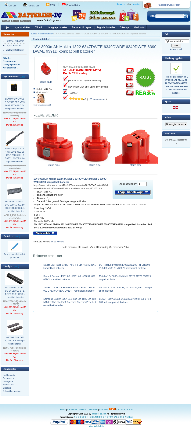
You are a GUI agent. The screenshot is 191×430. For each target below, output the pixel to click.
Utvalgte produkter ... (12, 64)
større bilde (55, 163)
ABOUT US (72, 410)
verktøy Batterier (45, 34)
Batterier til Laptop (82, 27)
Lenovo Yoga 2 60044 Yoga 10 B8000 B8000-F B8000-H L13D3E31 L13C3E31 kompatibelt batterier (14, 155)
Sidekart (7, 388)
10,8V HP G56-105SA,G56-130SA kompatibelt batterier (14, 340)
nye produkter (22, 27)
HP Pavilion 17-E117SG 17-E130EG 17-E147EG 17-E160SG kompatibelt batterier (14, 292)
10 (131, 410)
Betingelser (8, 381)
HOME (63, 410)
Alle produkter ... (10, 68)
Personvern (8, 378)
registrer (136, 4)
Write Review (57, 241)
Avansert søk (176, 49)
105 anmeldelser (96, 99)
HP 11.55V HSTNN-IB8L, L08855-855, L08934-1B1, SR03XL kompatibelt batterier (15, 206)
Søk (166, 34)
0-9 (122, 417)
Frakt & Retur (71, 5)
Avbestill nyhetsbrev (12, 391)
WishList (129, 417)
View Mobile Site (96, 426)
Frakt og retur (9, 375)
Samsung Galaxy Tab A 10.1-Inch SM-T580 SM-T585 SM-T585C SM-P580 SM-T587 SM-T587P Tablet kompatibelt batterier (69, 302)
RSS (50, 5)
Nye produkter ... (10, 61)
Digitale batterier (106, 27)
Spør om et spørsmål (42, 105)
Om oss (10, 5)
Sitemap (124, 27)
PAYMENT (83, 410)
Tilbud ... (7, 58)
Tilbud (38, 27)
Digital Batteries (14, 45)
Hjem (7, 27)
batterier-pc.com (99, 414)
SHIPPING (93, 410)
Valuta (168, 117)
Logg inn (121, 4)
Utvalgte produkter (57, 27)
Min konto (139, 27)
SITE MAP (103, 410)
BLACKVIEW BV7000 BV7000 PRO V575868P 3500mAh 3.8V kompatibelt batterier (15, 104)
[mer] (23, 76)
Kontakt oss (31, 5)
